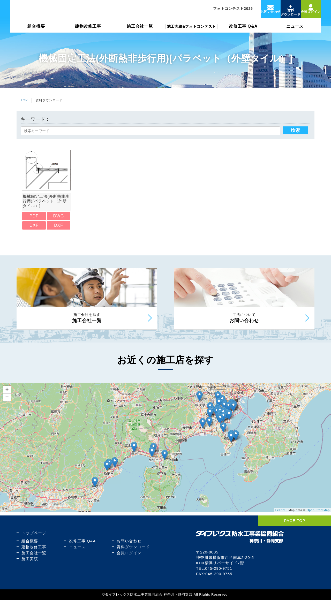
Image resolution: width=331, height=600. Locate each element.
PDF (34, 216)
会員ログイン (128, 553)
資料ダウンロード (132, 547)
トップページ (33, 533)
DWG (58, 216)
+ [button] (7, 393)
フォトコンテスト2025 (223, 11)
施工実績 (29, 559)
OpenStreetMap (318, 513)
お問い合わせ (128, 541)
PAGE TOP (311, 521)
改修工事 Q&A (243, 30)
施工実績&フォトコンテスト (191, 30)
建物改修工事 (88, 30)
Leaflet (280, 513)
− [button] (7, 401)
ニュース (295, 30)
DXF (34, 225)
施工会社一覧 (140, 30)
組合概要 (36, 30)
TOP (24, 100)
